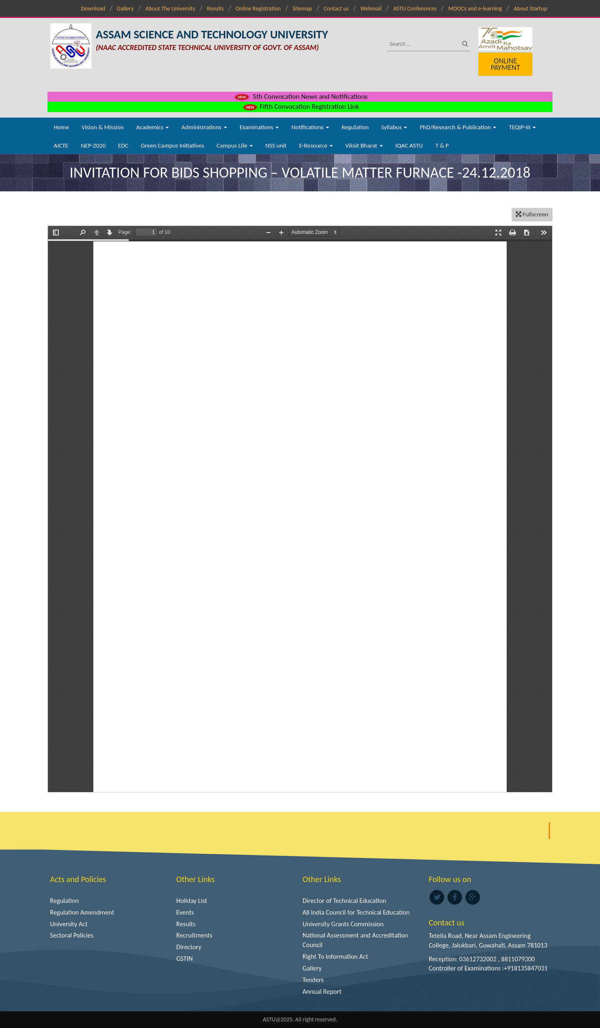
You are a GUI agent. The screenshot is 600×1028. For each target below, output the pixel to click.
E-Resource (316, 145)
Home (61, 127)
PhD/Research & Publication (458, 127)
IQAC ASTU (409, 145)
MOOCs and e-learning (475, 8)
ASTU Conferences (415, 8)
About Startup (530, 8)
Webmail (371, 8)
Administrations (204, 127)
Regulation (355, 127)
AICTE (61, 145)
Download (93, 8)
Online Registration (258, 8)
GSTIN (184, 959)
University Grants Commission (343, 924)
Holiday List (191, 901)
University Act (69, 924)
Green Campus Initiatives (172, 145)
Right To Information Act (335, 956)
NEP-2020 (93, 145)
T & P (442, 145)
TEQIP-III (522, 127)
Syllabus (394, 127)
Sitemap (302, 8)
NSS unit (276, 145)
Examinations (259, 127)
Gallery (125, 8)
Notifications (310, 127)
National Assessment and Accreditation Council (355, 940)
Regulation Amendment (82, 912)
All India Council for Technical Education (356, 912)
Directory (188, 947)
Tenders (313, 980)
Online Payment (505, 64)
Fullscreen (532, 214)
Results (215, 8)
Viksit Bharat (364, 145)
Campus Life (235, 145)
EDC (123, 145)
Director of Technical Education (344, 901)
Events (185, 912)
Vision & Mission (103, 127)
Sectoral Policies (71, 935)
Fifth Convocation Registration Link (300, 106)
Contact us (336, 8)
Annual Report (322, 991)
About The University (170, 8)
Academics (152, 127)
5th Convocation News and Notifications (300, 96)
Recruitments (194, 935)
